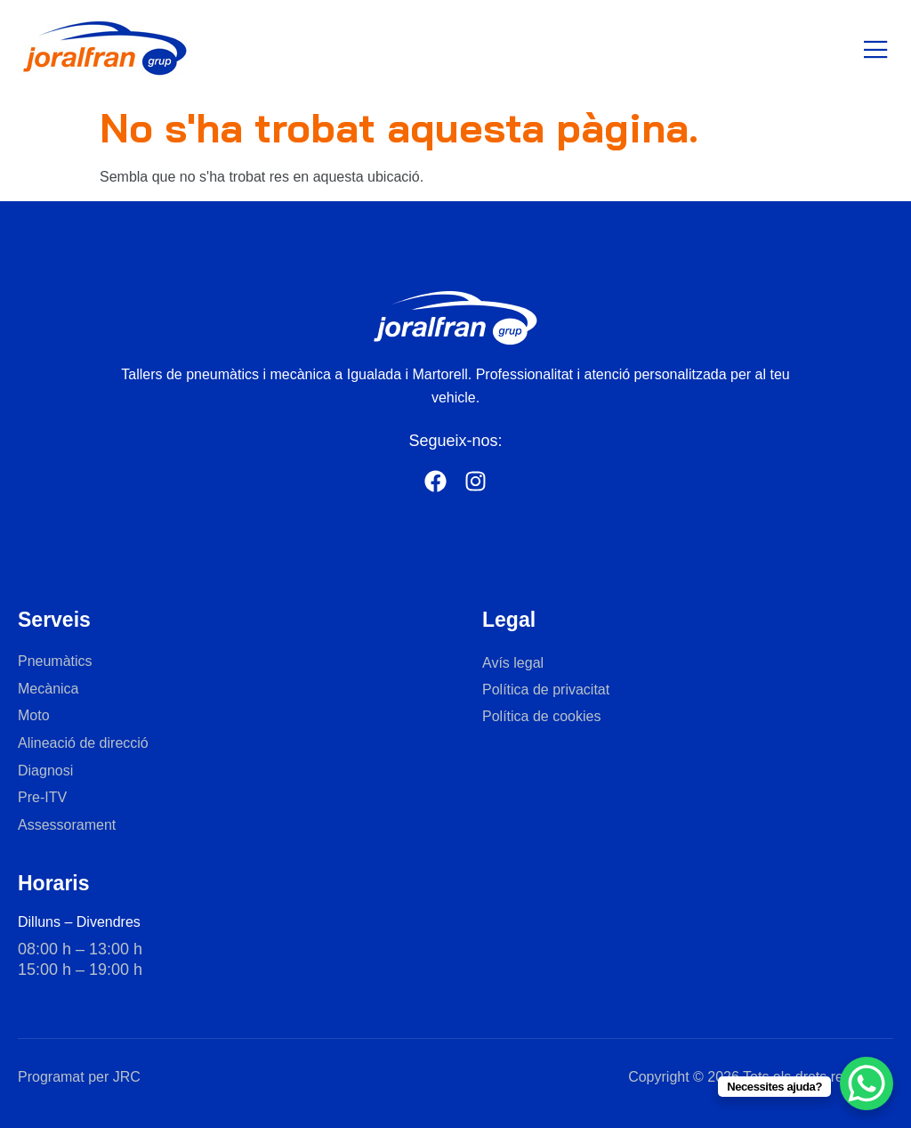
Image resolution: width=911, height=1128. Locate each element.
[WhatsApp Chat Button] (866, 1083)
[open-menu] (876, 50)
